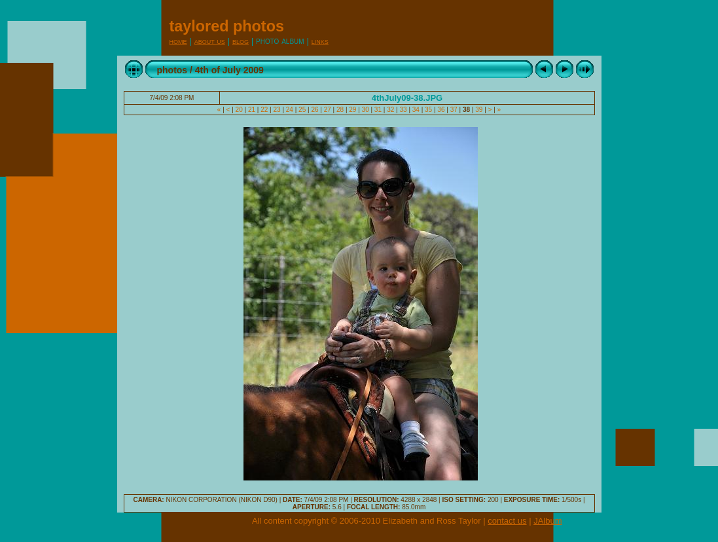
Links (320, 41)
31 (378, 109)
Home (178, 41)
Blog (240, 41)
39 (478, 109)
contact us (507, 521)
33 (403, 109)
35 (428, 109)
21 (251, 109)
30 (365, 109)
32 (390, 109)
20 (239, 109)
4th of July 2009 (229, 70)
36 (441, 109)
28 (340, 109)
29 (353, 109)
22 (264, 109)
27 (327, 109)
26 (315, 109)
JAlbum (547, 521)
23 (277, 109)
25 (302, 109)
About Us (209, 41)
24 (289, 109)
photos (172, 70)
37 (453, 109)
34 (416, 109)
